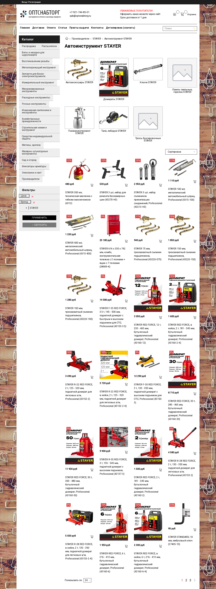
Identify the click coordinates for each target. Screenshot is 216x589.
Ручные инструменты (34, 103)
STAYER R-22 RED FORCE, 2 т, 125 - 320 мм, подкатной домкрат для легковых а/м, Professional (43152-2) (79, 391)
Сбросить (40, 224)
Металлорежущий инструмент (39, 67)
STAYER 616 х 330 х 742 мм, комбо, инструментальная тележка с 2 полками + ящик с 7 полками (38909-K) (112, 257)
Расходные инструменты (36, 97)
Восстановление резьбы (36, 61)
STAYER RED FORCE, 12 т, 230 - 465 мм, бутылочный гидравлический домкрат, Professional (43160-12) (147, 333)
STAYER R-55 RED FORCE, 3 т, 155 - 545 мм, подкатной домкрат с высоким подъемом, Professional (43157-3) (113, 466)
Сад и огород (29, 160)
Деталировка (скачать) (120, 27)
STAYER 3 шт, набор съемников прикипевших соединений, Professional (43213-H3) (148, 199)
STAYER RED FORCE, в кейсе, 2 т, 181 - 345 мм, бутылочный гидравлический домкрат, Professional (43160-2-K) (181, 333)
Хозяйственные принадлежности (31, 120)
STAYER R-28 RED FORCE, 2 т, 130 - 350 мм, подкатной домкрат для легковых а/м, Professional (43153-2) (182, 468)
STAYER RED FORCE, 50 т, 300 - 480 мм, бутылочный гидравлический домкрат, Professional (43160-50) (78, 486)
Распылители (49, 46)
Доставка (38, 27)
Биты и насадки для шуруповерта (33, 53)
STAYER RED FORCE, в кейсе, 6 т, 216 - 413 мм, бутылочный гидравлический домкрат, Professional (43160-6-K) (147, 562)
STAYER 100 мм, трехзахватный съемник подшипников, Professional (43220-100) (79, 313)
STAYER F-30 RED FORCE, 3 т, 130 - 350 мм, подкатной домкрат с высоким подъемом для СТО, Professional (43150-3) (148, 393)
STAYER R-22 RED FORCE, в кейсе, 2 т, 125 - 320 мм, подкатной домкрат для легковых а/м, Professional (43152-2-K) (113, 398)
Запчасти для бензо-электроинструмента (33, 75)
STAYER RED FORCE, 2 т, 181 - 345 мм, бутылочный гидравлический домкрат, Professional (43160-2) (147, 486)
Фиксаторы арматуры (34, 166)
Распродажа (29, 46)
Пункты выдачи (79, 27)
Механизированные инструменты (33, 90)
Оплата (51, 27)
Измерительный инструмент (38, 82)
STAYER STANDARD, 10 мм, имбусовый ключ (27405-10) (180, 541)
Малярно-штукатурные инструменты (35, 152)
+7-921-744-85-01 (79, 12)
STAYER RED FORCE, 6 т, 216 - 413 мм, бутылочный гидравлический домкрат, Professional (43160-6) (112, 562)
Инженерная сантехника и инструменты (36, 111)
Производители (80, 38)
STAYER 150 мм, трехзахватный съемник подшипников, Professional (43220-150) (182, 254)
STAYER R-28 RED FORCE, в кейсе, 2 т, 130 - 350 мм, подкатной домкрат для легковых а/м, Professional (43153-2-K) (79, 551)
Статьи (62, 27)
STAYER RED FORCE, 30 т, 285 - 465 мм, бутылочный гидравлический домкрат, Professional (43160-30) (181, 410)
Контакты (97, 27)
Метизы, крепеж (31, 145)
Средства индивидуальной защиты (37, 137)
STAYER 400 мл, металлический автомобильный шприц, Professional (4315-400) (78, 248)
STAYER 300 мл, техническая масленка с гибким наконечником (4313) (78, 198)
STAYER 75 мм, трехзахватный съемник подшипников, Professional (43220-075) (147, 254)
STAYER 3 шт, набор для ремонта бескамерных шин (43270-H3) (113, 196)
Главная (25, 27)
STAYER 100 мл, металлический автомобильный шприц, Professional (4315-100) (181, 194)
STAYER (97, 38)
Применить (39, 217)
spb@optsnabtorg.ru (80, 15)
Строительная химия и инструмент (34, 128)
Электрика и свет (32, 172)
